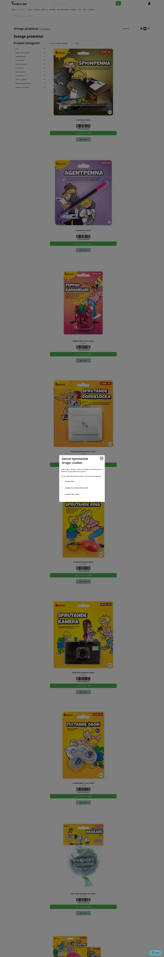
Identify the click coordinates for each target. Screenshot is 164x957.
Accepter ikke (69, 481)
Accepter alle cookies (72, 494)
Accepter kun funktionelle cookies (76, 488)
